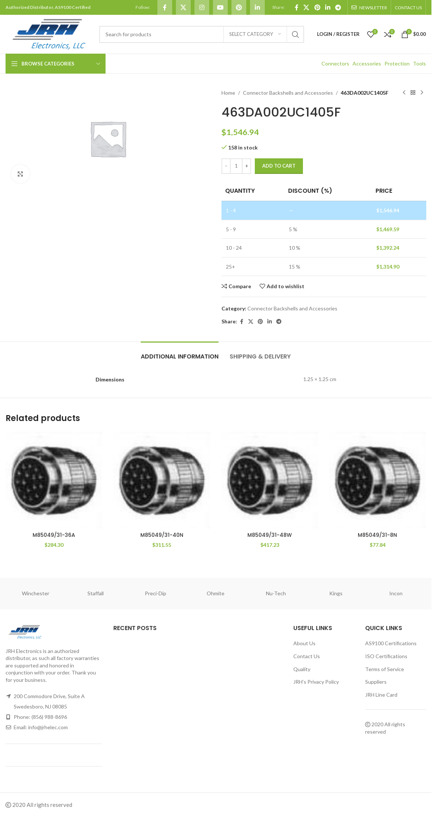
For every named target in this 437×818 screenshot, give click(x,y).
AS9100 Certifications (391, 643)
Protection (397, 63)
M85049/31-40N (161, 535)
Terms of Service (384, 669)
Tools (419, 63)
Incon (396, 593)
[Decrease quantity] (226, 166)
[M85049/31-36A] (54, 480)
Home (228, 93)
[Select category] (255, 34)
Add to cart (279, 166)
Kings (336, 593)
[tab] (179, 352)
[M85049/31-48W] (269, 480)
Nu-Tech (276, 593)
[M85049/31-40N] (161, 480)
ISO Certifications (386, 656)
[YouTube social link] (220, 7)
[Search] (201, 34)
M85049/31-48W (269, 535)
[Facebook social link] (164, 7)
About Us (304, 643)
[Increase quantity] (246, 166)
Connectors (335, 63)
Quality (301, 669)
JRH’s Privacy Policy (316, 682)
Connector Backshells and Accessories (288, 93)
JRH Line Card (381, 694)
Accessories (367, 63)
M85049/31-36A (54, 535)
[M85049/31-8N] (377, 480)
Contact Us (306, 656)
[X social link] (183, 7)
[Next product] (421, 92)
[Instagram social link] (201, 7)
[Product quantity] (236, 166)
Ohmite (215, 593)
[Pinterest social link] (238, 7)
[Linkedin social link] (257, 7)
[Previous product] (403, 92)
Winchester (35, 593)
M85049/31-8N (377, 535)
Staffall (95, 593)
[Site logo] (49, 33)
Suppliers (376, 682)
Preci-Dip (155, 593)
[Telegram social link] (338, 7)
